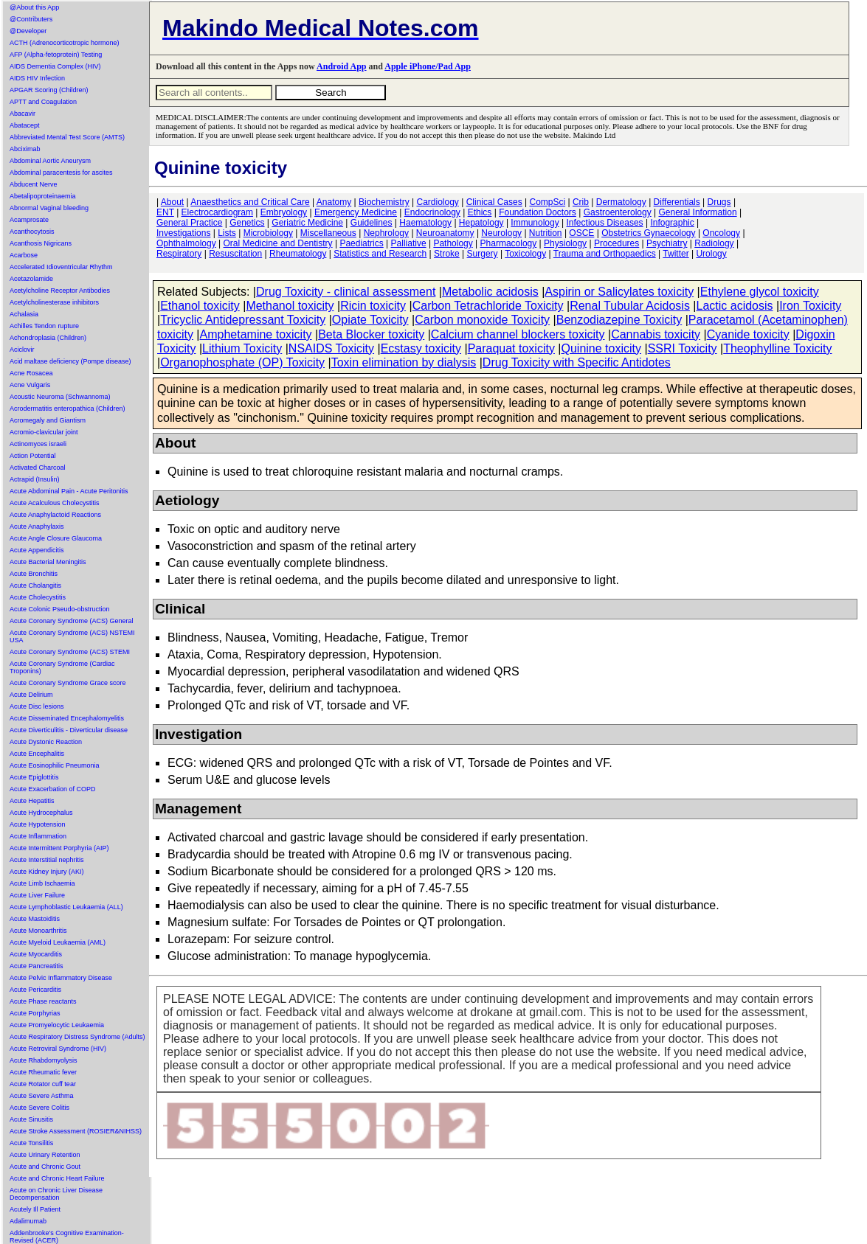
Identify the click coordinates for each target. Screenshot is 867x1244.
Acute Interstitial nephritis (47, 859)
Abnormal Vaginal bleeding (49, 208)
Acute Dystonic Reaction (46, 742)
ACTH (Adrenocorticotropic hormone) (65, 42)
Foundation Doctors (537, 212)
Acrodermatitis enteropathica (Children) (67, 408)
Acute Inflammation (38, 836)
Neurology (501, 233)
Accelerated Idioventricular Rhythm (61, 267)
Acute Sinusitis (31, 1119)
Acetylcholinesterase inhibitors (54, 302)
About (172, 202)
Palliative (408, 243)
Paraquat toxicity (511, 348)
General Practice (189, 223)
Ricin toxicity (373, 305)
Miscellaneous (328, 233)
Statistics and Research (380, 254)
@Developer (28, 31)
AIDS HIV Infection (37, 78)
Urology (711, 254)
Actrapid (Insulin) (35, 479)
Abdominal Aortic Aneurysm (50, 160)
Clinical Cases (494, 202)
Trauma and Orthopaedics (604, 254)
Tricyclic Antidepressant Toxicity (242, 319)
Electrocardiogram (217, 212)
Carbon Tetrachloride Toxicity (488, 305)
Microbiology (268, 233)
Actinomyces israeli (38, 444)
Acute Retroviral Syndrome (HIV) (58, 1048)
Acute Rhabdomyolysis (43, 1060)
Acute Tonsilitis (31, 1143)
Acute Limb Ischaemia (42, 883)
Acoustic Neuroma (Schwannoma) (60, 396)
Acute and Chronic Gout (45, 1166)
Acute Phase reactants (43, 1001)
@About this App (34, 7)
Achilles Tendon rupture (44, 326)
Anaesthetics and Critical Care (249, 202)
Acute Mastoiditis (35, 918)
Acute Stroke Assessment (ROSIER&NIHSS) (76, 1131)
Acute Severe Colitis (39, 1107)
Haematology (425, 223)
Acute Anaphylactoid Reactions (55, 514)
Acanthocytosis (32, 231)
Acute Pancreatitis (36, 966)
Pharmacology (508, 243)
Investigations (183, 233)
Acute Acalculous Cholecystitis (55, 503)
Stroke (447, 254)
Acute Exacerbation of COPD (53, 789)
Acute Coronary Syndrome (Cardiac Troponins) (62, 667)
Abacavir (22, 113)
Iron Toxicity (810, 305)
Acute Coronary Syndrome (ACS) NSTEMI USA (72, 636)
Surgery (482, 254)
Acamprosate (29, 219)
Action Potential (33, 455)
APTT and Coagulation (43, 101)
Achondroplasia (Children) (48, 337)
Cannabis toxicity (655, 334)
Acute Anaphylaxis (37, 526)
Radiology (713, 243)
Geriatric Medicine (307, 223)
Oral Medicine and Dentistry (278, 243)
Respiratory (178, 254)
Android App (341, 66)
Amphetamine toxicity (256, 334)
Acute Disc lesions (37, 706)
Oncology (721, 233)
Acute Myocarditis (36, 954)
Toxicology (525, 254)
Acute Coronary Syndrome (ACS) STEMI (70, 652)
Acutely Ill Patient (35, 1209)
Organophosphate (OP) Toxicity (242, 362)
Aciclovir (22, 349)
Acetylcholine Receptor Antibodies (60, 290)
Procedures (616, 243)
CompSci (547, 202)
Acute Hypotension (38, 824)
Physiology (565, 243)
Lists (227, 233)
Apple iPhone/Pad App (427, 66)
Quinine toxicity (602, 348)
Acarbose (24, 255)
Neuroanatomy (445, 233)
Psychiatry (666, 243)
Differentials (677, 202)
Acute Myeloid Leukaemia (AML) (58, 942)
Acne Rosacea (31, 373)
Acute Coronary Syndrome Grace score (68, 683)
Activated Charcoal (38, 467)
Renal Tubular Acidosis (630, 305)
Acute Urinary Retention (45, 1154)
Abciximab (25, 149)
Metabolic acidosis (490, 291)
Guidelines (371, 223)
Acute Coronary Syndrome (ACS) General (72, 621)
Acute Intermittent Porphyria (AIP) (59, 848)
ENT (165, 212)
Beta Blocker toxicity (371, 334)
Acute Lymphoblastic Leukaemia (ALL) (66, 907)
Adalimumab (28, 1221)
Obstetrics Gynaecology (648, 233)
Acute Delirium (31, 694)
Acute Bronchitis (34, 573)
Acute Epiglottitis (34, 777)
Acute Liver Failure (37, 895)
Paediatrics (361, 243)
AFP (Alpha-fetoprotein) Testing (56, 54)
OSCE (581, 233)
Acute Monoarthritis (38, 930)
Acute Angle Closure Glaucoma (56, 538)
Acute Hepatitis (32, 801)
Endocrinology (432, 212)
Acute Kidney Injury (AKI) (47, 871)
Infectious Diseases (605, 223)
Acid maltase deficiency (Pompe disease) (70, 361)
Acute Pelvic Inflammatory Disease (61, 977)
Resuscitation (235, 254)
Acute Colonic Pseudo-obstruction (60, 609)
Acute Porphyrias (35, 1013)
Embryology (283, 212)
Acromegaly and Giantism (48, 420)
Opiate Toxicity (370, 319)
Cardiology (437, 202)
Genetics (246, 223)
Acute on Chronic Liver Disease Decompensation (56, 1193)
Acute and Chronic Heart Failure (57, 1178)
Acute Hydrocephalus (41, 812)
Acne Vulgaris (30, 385)
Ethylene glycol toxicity (759, 291)
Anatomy (334, 202)
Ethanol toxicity (200, 305)
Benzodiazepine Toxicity (619, 319)
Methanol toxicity (290, 305)
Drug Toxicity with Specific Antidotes (577, 362)
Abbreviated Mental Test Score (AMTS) (67, 137)
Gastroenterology (618, 212)
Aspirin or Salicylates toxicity (619, 291)
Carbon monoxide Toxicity (482, 319)
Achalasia (24, 314)
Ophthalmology (186, 243)
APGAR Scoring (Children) (49, 90)
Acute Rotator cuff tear (43, 1084)
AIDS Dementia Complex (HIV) (55, 66)
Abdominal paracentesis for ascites (61, 172)
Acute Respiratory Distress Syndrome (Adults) (77, 1036)
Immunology (535, 223)
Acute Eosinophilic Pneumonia (55, 765)
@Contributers (31, 19)
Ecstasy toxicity (421, 348)
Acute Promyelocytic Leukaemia (57, 1025)
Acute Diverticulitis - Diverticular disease (69, 730)
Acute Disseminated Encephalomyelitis (67, 718)
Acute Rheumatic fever (43, 1072)
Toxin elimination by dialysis (404, 362)
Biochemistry (384, 202)
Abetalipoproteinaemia (43, 196)
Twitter (675, 254)
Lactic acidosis (735, 305)
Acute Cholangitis (35, 585)
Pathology (452, 243)
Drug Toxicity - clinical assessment (345, 291)
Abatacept (25, 125)
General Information (698, 212)
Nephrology (386, 233)
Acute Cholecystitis (38, 597)
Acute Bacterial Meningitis (48, 562)
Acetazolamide (31, 278)
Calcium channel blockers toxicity (518, 334)
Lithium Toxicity (242, 348)
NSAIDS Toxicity (331, 348)
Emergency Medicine (355, 212)
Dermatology (621, 202)
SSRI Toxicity (682, 348)
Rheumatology (297, 254)
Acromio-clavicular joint (44, 432)
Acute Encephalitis (37, 753)
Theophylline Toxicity (777, 348)
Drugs (719, 202)
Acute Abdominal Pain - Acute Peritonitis (69, 491)
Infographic (672, 223)
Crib (581, 202)
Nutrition (545, 233)
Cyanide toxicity (748, 334)
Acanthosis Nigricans (41, 243)
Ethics (480, 212)
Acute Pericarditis (35, 989)
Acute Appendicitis (37, 550)
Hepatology (481, 223)
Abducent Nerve (34, 184)
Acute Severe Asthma (42, 1095)
